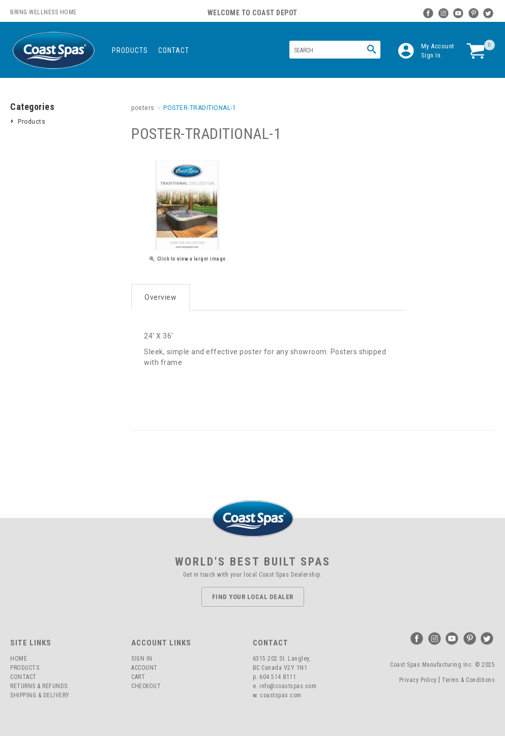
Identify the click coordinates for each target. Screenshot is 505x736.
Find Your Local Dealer (252, 597)
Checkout (146, 686)
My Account (438, 46)
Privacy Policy (418, 680)
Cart (138, 677)
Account (144, 667)
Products (130, 50)
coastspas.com (281, 695)
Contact (173, 50)
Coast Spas (53, 51)
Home (18, 658)
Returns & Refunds (39, 686)
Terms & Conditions (468, 680)
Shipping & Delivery (40, 695)
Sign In (431, 55)
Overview (160, 297)
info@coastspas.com (287, 686)
